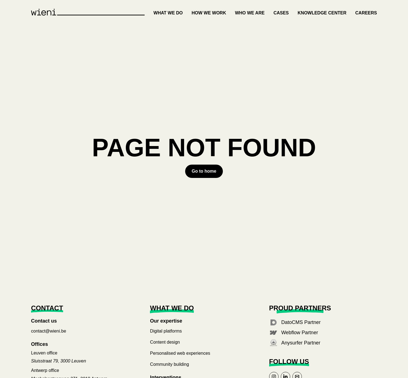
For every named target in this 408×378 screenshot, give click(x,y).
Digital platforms (166, 331)
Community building (169, 364)
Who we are (250, 13)
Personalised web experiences (180, 353)
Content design (165, 342)
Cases (281, 13)
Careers (366, 13)
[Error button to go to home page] (204, 171)
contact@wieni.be (48, 331)
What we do (168, 13)
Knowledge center (322, 13)
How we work (209, 13)
